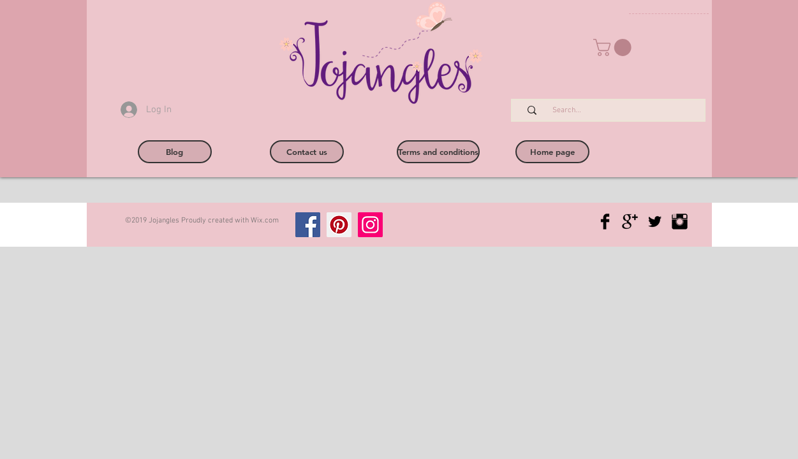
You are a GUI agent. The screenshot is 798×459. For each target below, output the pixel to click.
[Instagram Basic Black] (680, 221)
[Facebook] (307, 224)
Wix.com (265, 220)
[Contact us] (307, 151)
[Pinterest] (339, 224)
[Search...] (614, 110)
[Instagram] (370, 224)
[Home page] (552, 151)
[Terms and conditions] (438, 151)
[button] (614, 47)
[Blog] (175, 151)
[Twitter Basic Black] (655, 221)
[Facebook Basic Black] (605, 221)
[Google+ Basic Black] (630, 221)
